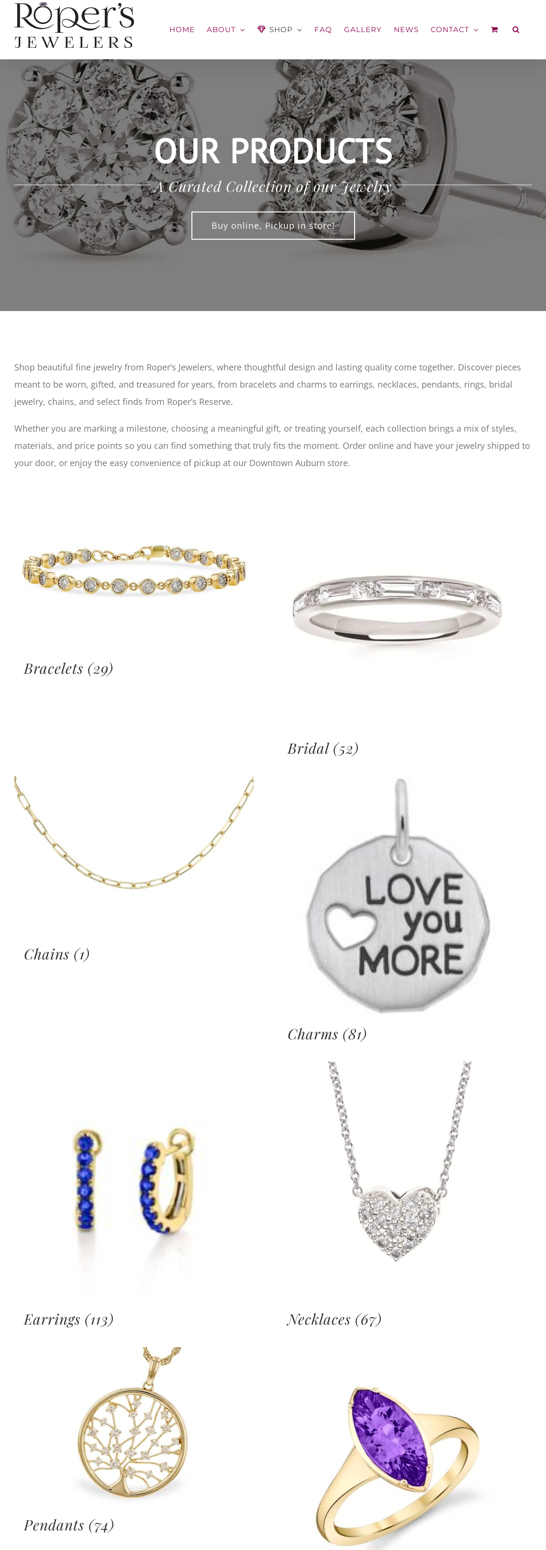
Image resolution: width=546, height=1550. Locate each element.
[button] (516, 29)
